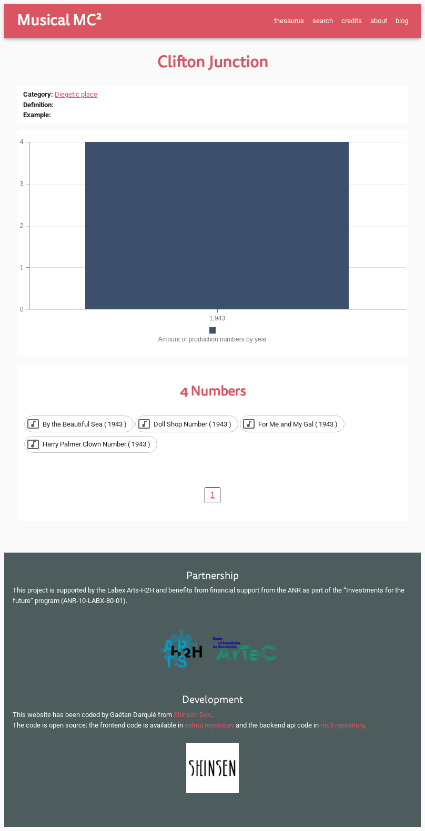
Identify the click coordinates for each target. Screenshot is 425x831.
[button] (79, 424)
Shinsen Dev (192, 715)
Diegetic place (76, 94)
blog (402, 21)
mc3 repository (342, 725)
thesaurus (289, 21)
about (378, 21)
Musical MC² (59, 20)
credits (351, 21)
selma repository (209, 725)
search (322, 21)
